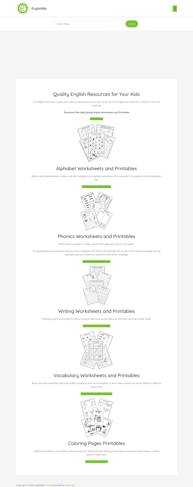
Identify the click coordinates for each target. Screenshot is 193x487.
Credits (49, 485)
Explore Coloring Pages (96, 461)
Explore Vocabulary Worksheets (96, 393)
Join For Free (96, 118)
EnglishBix (39, 8)
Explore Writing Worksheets (96, 326)
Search (131, 24)
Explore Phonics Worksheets (96, 261)
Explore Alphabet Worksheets (96, 186)
